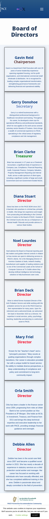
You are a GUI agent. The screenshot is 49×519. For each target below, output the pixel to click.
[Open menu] (42, 9)
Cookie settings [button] (22, 515)
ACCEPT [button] (35, 515)
